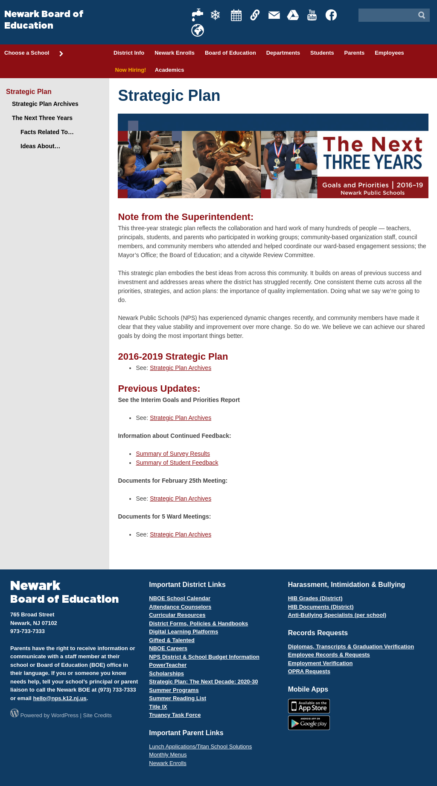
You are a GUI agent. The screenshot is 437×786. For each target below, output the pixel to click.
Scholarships (166, 673)
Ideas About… (40, 146)
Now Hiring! (129, 70)
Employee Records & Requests (329, 654)
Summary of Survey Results (173, 453)
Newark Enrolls (174, 53)
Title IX (158, 707)
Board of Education (230, 53)
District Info (129, 53)
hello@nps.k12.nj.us (59, 698)
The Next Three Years (42, 117)
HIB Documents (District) (321, 607)
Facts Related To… (47, 132)
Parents (354, 53)
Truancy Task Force (175, 715)
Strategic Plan (29, 91)
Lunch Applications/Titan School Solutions (200, 746)
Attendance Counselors (180, 607)
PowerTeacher (167, 665)
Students (322, 53)
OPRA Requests (309, 671)
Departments (283, 53)
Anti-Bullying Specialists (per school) (337, 615)
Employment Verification (320, 663)
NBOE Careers (168, 648)
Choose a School (34, 53)
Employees (389, 53)
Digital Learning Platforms (183, 631)
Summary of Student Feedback (177, 462)
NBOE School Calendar (179, 598)
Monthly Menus (167, 754)
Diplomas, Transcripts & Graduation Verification (351, 646)
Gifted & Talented (172, 640)
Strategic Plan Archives (180, 367)
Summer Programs (173, 690)
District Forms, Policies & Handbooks (198, 623)
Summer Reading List (177, 698)
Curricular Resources (177, 615)
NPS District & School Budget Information (204, 657)
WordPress (65, 715)
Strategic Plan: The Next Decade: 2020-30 (203, 681)
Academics (169, 70)
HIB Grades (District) (315, 598)
